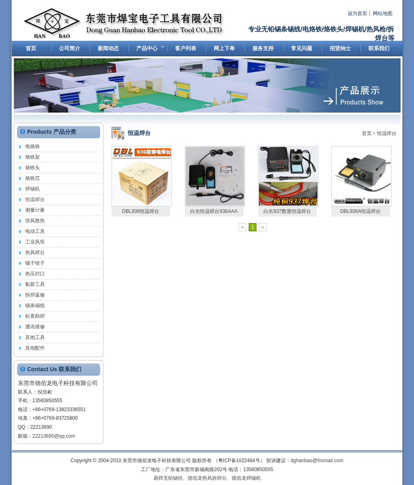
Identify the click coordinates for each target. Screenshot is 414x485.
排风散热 (35, 221)
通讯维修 (35, 327)
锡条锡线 (35, 305)
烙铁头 (32, 168)
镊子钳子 (35, 263)
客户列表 (185, 48)
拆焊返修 (35, 295)
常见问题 (301, 48)
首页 (31, 48)
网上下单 (224, 48)
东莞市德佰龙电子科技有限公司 (124, 24)
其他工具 (35, 337)
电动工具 (35, 231)
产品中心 (146, 50)
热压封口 (35, 274)
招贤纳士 (340, 48)
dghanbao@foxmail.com (317, 460)
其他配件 (35, 348)
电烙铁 (32, 146)
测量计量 (35, 210)
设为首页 (357, 13)
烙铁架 (32, 157)
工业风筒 (35, 242)
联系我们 (379, 48)
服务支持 (263, 48)
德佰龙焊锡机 (246, 478)
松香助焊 (35, 316)
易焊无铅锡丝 (168, 478)
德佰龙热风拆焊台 (207, 478)
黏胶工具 (35, 284)
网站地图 (382, 13)
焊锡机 (32, 189)
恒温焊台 (386, 133)
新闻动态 (108, 48)
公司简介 (69, 48)
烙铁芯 (32, 178)
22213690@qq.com (54, 436)
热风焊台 (35, 252)
